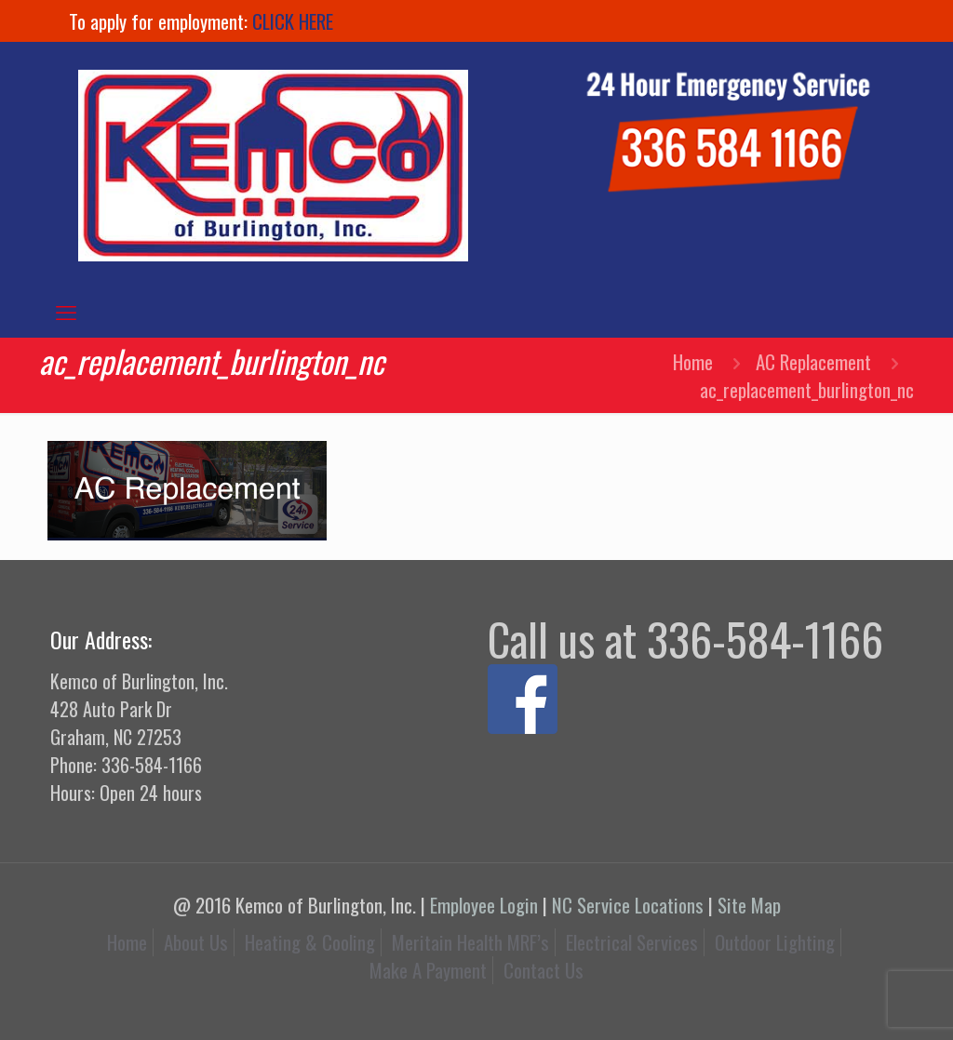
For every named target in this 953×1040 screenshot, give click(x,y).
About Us (196, 941)
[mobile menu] (66, 311)
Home (693, 361)
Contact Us (543, 969)
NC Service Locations (628, 904)
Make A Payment (428, 969)
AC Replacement (813, 361)
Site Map (749, 904)
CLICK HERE (292, 21)
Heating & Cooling (310, 941)
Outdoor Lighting (775, 941)
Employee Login (484, 904)
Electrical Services (632, 941)
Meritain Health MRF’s (470, 941)
